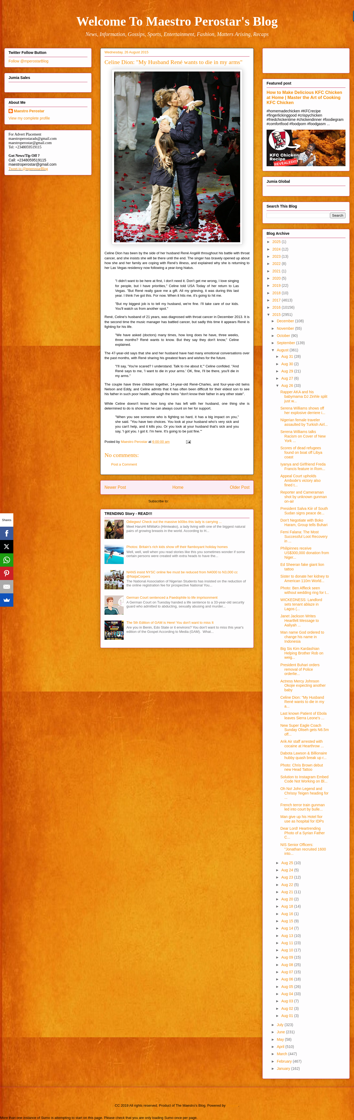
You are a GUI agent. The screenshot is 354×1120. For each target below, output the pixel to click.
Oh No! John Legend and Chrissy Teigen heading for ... (304, 793)
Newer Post (115, 487)
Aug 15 (287, 921)
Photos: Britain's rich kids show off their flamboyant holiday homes (177, 547)
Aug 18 (287, 906)
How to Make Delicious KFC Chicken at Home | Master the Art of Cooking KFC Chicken (304, 97)
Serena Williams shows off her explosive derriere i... (302, 410)
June (281, 1032)
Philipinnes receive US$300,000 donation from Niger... (304, 552)
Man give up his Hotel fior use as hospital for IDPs (302, 819)
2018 (277, 293)
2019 (277, 285)
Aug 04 (287, 994)
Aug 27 (287, 378)
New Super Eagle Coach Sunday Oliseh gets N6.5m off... (304, 730)
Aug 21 (287, 892)
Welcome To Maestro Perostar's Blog (176, 21)
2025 (277, 242)
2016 (277, 307)
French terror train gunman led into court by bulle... (302, 807)
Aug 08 (287, 965)
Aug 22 (287, 885)
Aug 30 (287, 364)
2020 (277, 278)
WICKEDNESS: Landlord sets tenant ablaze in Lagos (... (301, 604)
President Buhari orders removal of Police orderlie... (300, 669)
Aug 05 (287, 986)
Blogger (232, 1105)
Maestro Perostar (29, 111)
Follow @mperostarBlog (29, 61)
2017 (277, 300)
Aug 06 (287, 979)
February (285, 1061)
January (284, 1068)
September (286, 343)
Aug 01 (287, 1016)
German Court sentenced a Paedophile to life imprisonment (172, 597)
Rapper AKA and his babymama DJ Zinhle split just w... (303, 396)
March (282, 1054)
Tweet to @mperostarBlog (28, 169)
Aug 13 (287, 936)
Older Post (240, 487)
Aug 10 (287, 950)
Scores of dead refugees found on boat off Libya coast (301, 452)
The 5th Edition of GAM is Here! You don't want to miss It (170, 623)
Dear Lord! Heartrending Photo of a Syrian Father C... (302, 833)
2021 (277, 271)
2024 (277, 249)
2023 (277, 256)
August (283, 350)
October (284, 335)
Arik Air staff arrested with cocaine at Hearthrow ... (302, 743)
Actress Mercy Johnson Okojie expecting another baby (303, 685)
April (281, 1046)
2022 (277, 263)
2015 (277, 314)
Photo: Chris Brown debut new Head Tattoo (301, 767)
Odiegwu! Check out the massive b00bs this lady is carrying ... (174, 522)
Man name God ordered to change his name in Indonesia (302, 637)
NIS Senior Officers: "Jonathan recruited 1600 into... (303, 849)
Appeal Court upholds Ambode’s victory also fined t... (300, 480)
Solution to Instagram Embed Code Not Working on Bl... (304, 779)
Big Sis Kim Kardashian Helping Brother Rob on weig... (301, 653)
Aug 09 (287, 957)
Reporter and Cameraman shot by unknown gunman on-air (303, 496)
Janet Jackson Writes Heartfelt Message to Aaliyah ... (299, 620)
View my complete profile (29, 118)
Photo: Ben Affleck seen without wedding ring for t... (304, 590)
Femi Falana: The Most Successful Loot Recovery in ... (304, 536)
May (281, 1039)
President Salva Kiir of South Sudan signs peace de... (304, 510)
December (286, 321)
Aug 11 (287, 943)
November (286, 328)
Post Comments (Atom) (188, 501)
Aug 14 (287, 928)
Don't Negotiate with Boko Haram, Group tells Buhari (304, 522)
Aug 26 (287, 385)
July (280, 1025)
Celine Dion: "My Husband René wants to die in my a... (302, 702)
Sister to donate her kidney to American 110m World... (304, 578)
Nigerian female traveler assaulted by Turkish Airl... (304, 422)
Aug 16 (287, 914)
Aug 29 (287, 371)
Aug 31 (287, 356)
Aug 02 (287, 1008)
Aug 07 (287, 972)
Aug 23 (287, 877)
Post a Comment (124, 464)
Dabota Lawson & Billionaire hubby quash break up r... (303, 755)
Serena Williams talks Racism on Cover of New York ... (303, 436)
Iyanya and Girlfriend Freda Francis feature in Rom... (303, 466)
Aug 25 (287, 863)
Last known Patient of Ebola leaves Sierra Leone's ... (303, 715)
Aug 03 (287, 1001)
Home (178, 487)
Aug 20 (287, 899)
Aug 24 (287, 870)
